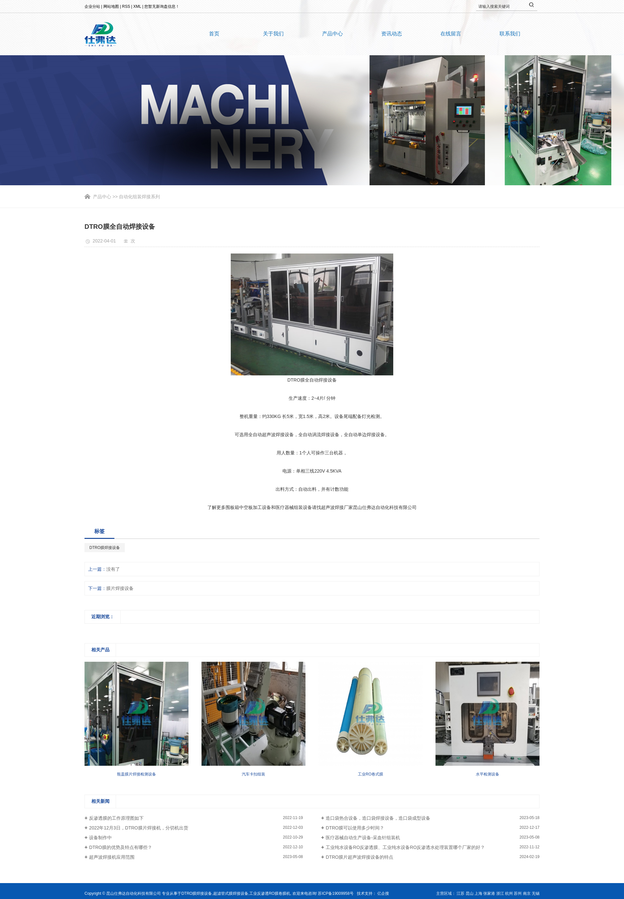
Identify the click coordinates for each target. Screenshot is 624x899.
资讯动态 (391, 33)
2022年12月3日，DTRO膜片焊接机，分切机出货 (138, 827)
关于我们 (273, 33)
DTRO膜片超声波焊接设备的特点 (359, 857)
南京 (527, 893)
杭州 (509, 893)
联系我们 (510, 33)
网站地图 (111, 6)
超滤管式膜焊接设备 (230, 893)
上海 (478, 893)
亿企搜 (383, 893)
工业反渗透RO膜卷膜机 (269, 893)
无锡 (536, 893)
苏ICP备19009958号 (335, 893)
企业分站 (92, 6)
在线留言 (450, 33)
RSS (126, 6)
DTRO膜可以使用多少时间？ (355, 827)
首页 (214, 33)
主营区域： (446, 893)
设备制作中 (100, 837)
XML (137, 6)
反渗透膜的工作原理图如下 (116, 818)
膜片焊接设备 (120, 588)
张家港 (489, 893)
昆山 (470, 893)
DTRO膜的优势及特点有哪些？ (120, 847)
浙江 (500, 893)
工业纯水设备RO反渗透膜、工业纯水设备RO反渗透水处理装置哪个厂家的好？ (405, 847)
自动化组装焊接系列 (139, 196)
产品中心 (332, 33)
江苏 (460, 893)
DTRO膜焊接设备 (104, 547)
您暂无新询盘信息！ (161, 6)
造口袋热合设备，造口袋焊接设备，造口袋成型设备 (378, 818)
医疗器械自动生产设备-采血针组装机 (363, 837)
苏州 (518, 893)
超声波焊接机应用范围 (112, 857)
